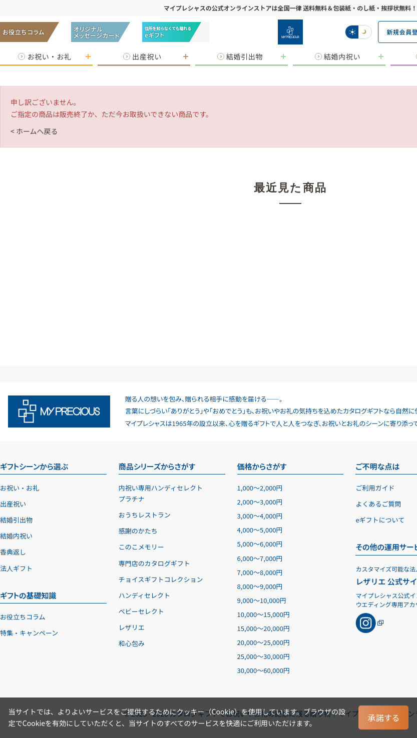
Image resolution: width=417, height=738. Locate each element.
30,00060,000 (263, 670)
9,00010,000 (261, 600)
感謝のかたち (138, 531)
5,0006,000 (260, 543)
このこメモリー (141, 547)
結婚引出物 (16, 519)
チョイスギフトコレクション (161, 579)
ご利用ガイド (374, 487)
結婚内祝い (16, 535)
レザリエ (132, 627)
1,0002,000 (260, 487)
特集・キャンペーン (29, 633)
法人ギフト (16, 568)
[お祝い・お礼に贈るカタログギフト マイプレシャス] (290, 32)
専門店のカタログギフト (154, 563)
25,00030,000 (263, 656)
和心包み (132, 643)
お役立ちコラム (23, 617)
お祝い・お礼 (19, 487)
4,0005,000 (260, 529)
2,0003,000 (260, 501)
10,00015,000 (263, 614)
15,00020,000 (263, 628)
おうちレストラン (145, 515)
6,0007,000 (260, 558)
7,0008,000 (260, 572)
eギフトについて (379, 519)
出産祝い (13, 503)
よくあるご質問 (378, 503)
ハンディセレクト (144, 595)
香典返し (13, 551)
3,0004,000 (260, 515)
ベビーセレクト (141, 611)
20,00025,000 (263, 642)
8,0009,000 (260, 586)
